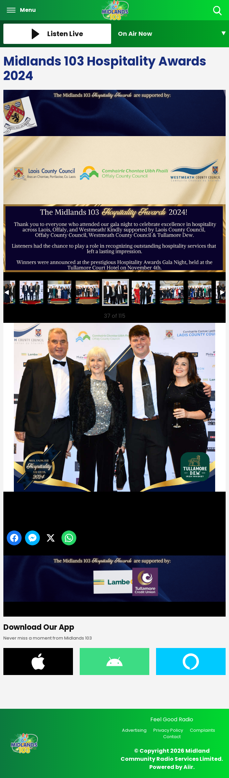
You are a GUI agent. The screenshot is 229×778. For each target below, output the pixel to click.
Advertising (134, 730)
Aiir (188, 767)
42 (143, 292)
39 (59, 292)
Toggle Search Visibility (218, 11)
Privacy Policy (168, 730)
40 (87, 292)
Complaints (202, 730)
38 (31, 292)
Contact (172, 736)
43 (171, 292)
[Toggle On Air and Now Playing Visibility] (172, 34)
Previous (17, 314)
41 (115, 292)
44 (199, 292)
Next (210, 314)
